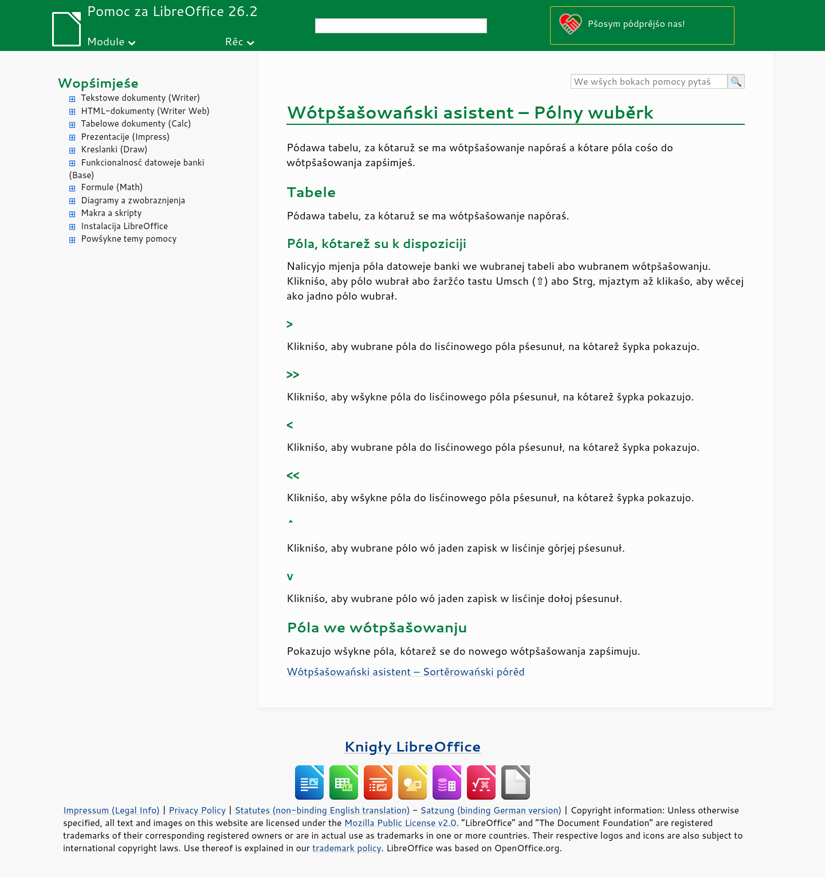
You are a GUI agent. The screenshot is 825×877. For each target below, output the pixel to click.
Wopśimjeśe (98, 83)
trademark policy (346, 847)
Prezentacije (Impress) (125, 137)
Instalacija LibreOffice (124, 226)
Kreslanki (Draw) (114, 149)
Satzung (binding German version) (491, 810)
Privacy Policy (197, 810)
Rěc (234, 41)
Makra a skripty (111, 213)
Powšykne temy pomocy (128, 239)
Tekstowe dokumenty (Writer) (140, 98)
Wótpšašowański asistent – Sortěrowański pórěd (405, 671)
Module (105, 41)
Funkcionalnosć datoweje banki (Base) (137, 169)
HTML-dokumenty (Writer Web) (145, 111)
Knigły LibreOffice (412, 746)
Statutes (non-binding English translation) (322, 810)
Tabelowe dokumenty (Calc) (136, 123)
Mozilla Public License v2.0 (400, 822)
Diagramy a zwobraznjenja (133, 200)
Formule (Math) (112, 187)
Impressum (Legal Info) (111, 810)
